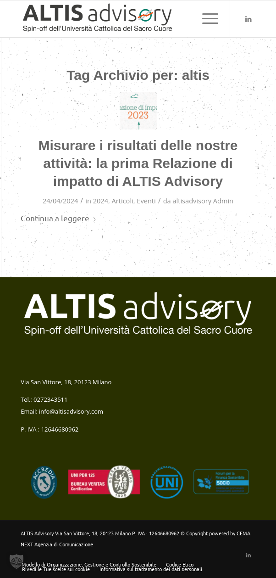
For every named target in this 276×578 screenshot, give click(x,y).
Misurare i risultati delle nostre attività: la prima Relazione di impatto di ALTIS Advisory (137, 163)
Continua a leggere (59, 218)
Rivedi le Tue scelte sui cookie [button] (56, 568)
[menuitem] (205, 18)
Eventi (146, 200)
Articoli (122, 200)
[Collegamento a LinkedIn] (248, 19)
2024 (100, 200)
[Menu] (205, 18)
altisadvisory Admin (202, 200)
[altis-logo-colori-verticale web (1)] (114, 18)
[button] (16, 561)
